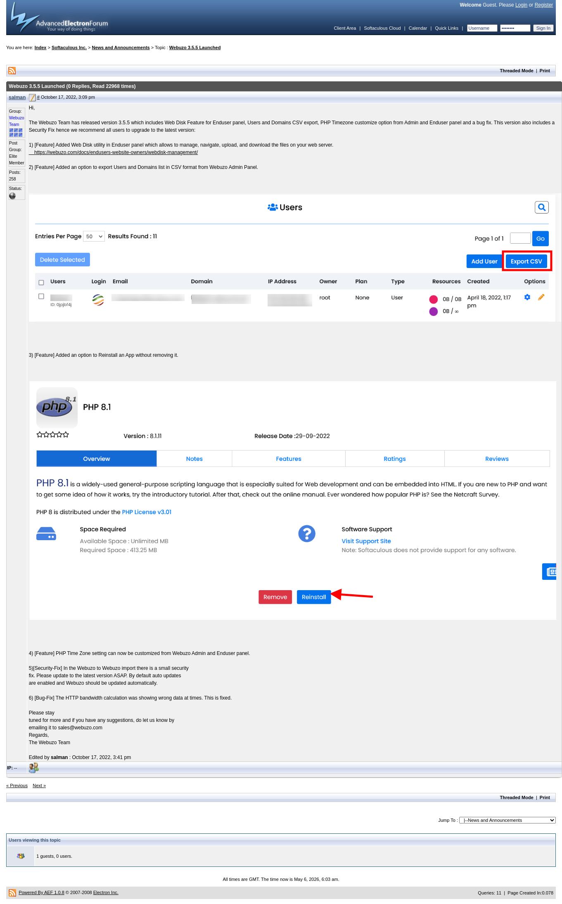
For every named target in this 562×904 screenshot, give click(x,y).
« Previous (17, 785)
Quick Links (446, 28)
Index (41, 47)
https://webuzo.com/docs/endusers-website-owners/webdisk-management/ (116, 152)
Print (545, 70)
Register (544, 5)
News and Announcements (121, 47)
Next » (39, 785)
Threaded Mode (517, 70)
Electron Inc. (106, 892)
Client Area (345, 28)
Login (521, 5)
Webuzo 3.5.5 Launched (195, 47)
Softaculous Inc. (69, 47)
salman (17, 97)
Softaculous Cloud (382, 28)
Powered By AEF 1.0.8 (41, 892)
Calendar (418, 28)
